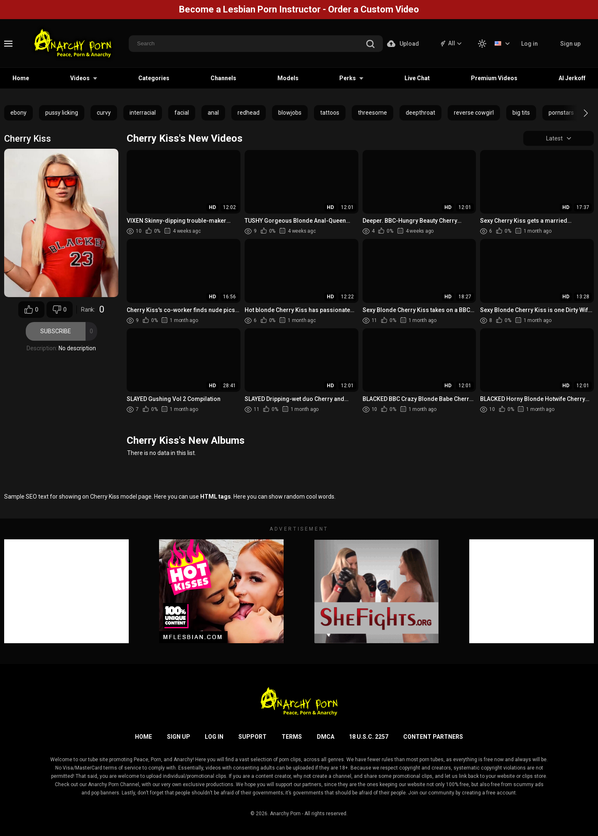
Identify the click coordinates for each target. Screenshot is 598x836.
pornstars (561, 112)
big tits (521, 112)
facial (181, 112)
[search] (370, 44)
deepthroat (420, 112)
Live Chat (417, 78)
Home (20, 78)
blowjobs (289, 112)
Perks (347, 78)
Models (288, 78)
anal (213, 112)
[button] (578, 113)
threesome (372, 112)
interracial (143, 112)
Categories (153, 78)
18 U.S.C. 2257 (368, 736)
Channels (223, 78)
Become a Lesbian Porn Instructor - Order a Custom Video (299, 9)
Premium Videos (494, 78)
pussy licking (61, 112)
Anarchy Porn (285, 813)
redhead (249, 112)
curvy (104, 112)
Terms (292, 736)
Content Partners (433, 736)
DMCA (325, 736)
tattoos (329, 112)
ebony (18, 112)
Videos (80, 78)
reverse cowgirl (474, 112)
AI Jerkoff (572, 78)
